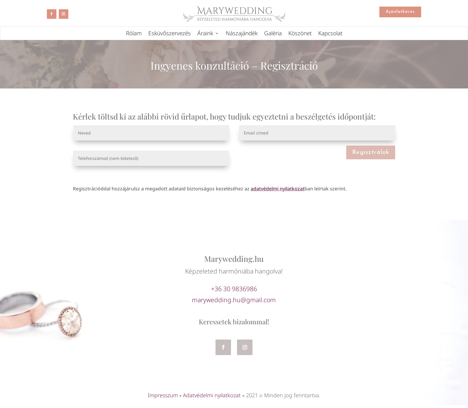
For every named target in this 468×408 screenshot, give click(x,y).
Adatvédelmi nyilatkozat (212, 395)
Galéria (273, 34)
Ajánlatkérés (400, 12)
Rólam (134, 34)
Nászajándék (242, 34)
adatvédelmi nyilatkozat (277, 188)
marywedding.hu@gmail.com (234, 300)
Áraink (205, 34)
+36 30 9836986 (234, 289)
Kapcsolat (330, 34)
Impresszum (163, 395)
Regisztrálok (370, 152)
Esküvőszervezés (169, 34)
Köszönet (300, 34)
